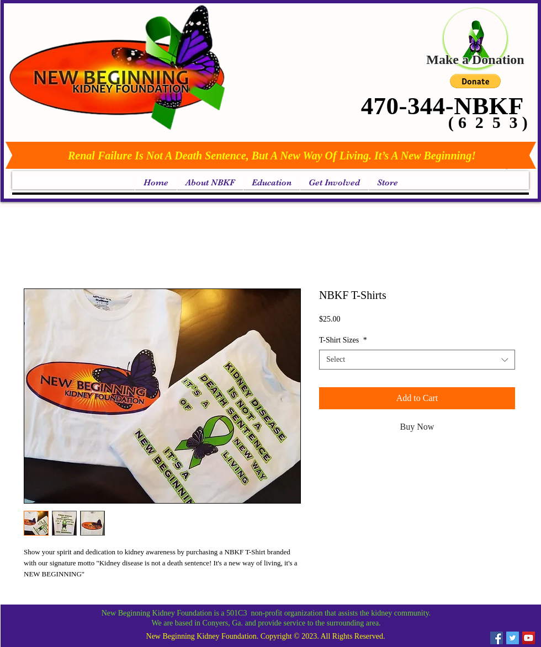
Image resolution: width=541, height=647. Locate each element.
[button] (475, 81)
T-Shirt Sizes (343, 340)
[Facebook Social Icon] (496, 638)
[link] (508, 168)
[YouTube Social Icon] (528, 638)
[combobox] (417, 360)
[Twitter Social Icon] (512, 638)
